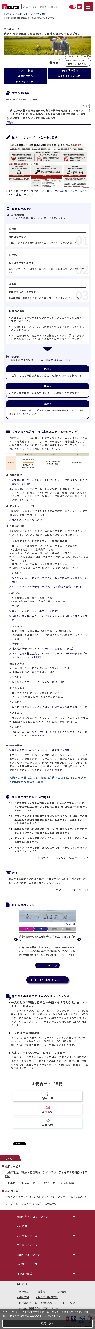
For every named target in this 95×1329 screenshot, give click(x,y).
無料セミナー (51, 1308)
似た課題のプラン (26, 81)
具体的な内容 (25, 76)
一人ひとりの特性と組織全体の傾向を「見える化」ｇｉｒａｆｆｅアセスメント (49, 1004)
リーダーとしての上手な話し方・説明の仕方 (31, 1204)
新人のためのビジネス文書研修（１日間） (36, 611)
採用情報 (61, 1291)
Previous (16, 940)
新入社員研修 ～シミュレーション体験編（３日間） (42, 750)
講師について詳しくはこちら (72, 890)
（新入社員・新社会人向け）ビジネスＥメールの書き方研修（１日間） (49, 618)
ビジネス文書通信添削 (25, 1033)
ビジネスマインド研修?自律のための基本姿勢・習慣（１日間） (48, 586)
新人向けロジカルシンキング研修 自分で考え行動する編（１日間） (50, 707)
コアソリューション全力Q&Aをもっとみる (65, 858)
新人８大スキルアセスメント (28, 519)
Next (79, 940)
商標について (48, 1303)
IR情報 (41, 1291)
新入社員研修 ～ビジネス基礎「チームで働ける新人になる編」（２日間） (50, 579)
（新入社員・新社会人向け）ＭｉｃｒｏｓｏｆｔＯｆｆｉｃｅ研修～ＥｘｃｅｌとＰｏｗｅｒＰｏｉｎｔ (49, 733)
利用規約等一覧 (28, 1303)
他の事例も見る (50, 980)
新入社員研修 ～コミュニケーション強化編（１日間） (43, 648)
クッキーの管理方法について (26, 1315)
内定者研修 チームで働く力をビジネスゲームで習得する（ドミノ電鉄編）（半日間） (49, 481)
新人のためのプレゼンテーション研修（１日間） (39, 682)
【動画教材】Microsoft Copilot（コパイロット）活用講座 (39, 1183)
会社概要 (24, 1291)
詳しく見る (46, 965)
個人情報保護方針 (48, 1297)
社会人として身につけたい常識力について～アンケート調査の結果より (47, 1197)
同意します (48, 1323)
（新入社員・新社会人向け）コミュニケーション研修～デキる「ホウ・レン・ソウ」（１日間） (49, 655)
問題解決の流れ (69, 70)
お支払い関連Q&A (29, 1308)
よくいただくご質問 (69, 76)
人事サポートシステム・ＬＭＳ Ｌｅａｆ (38, 1053)
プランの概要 (25, 70)
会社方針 (24, 1297)
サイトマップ (67, 1303)
